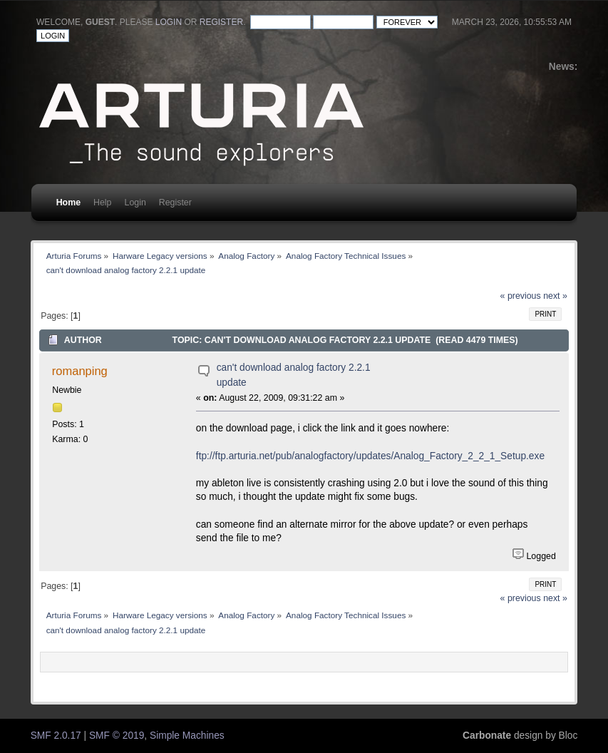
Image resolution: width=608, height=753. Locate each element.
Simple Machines (187, 735)
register (221, 22)
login (168, 22)
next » (555, 296)
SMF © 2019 (116, 735)
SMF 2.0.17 (56, 735)
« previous (520, 296)
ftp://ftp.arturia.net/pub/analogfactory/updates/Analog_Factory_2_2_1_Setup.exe (370, 456)
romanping (80, 370)
